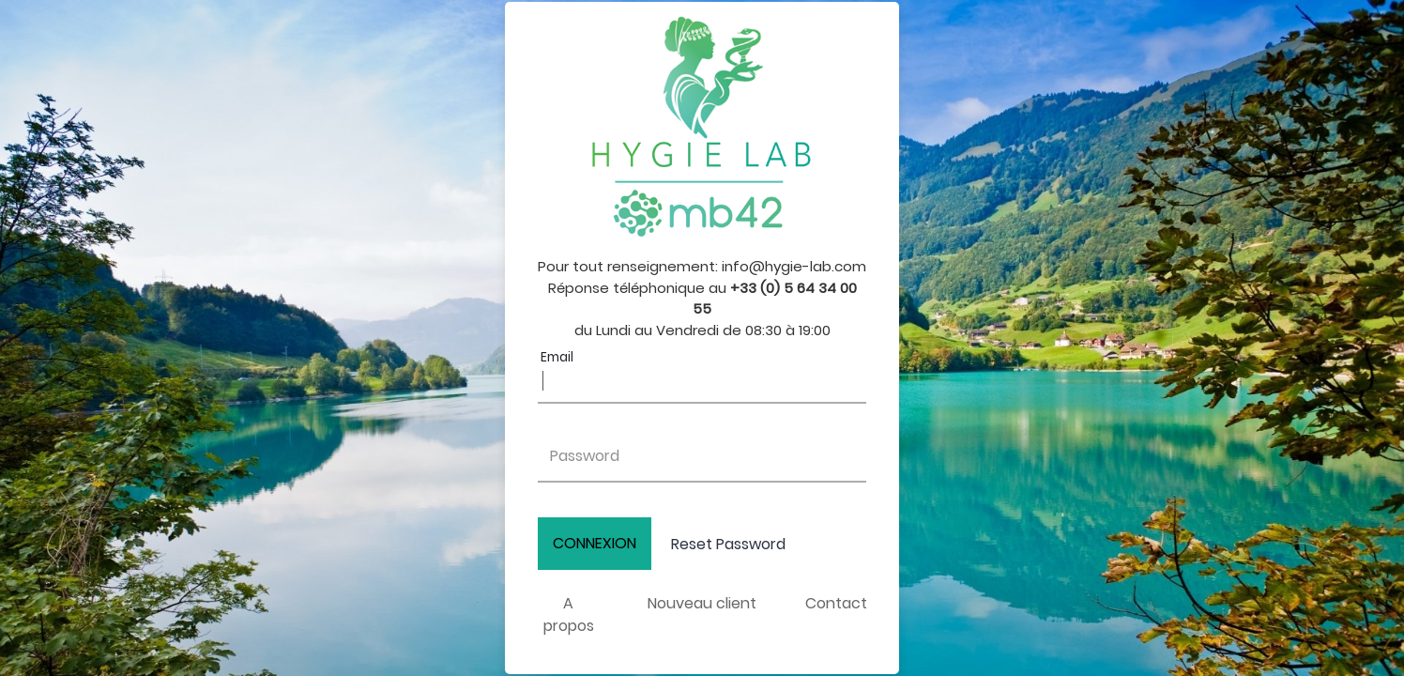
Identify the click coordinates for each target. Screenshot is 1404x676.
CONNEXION (594, 543)
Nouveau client (702, 603)
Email (557, 357)
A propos (568, 614)
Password (584, 456)
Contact (836, 603)
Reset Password (728, 544)
